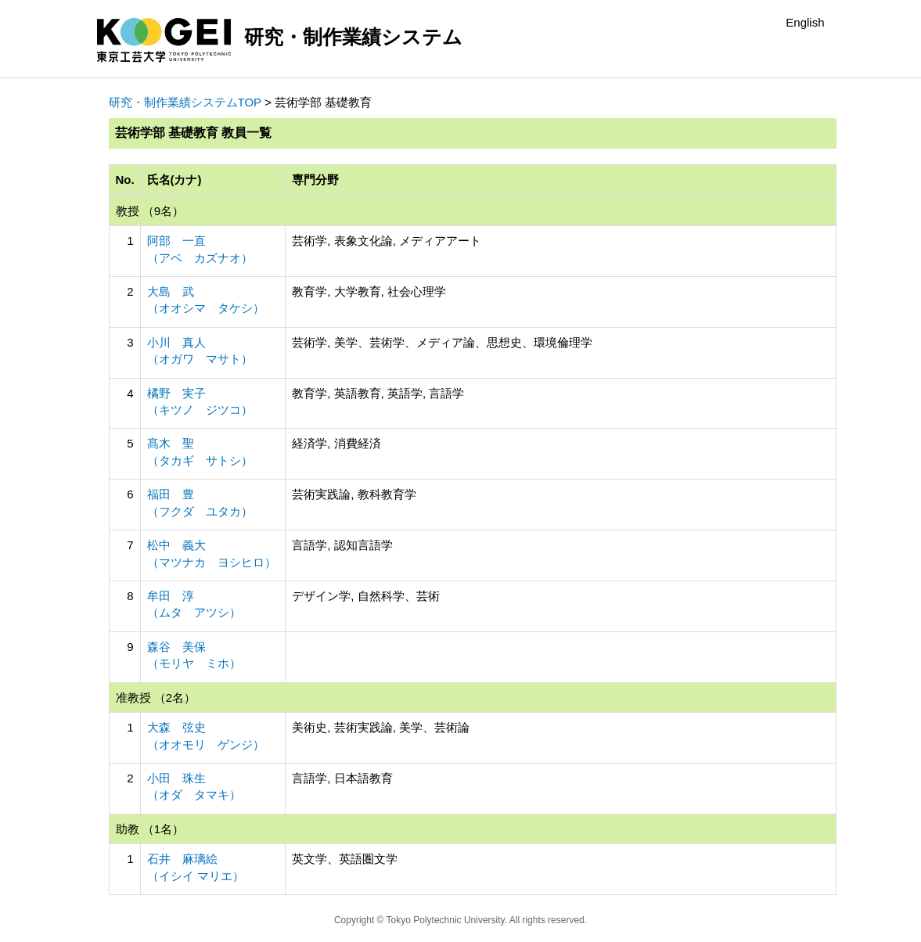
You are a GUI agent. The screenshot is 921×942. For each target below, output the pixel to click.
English (805, 22)
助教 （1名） (150, 829)
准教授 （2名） (156, 697)
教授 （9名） (150, 211)
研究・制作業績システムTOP (185, 102)
